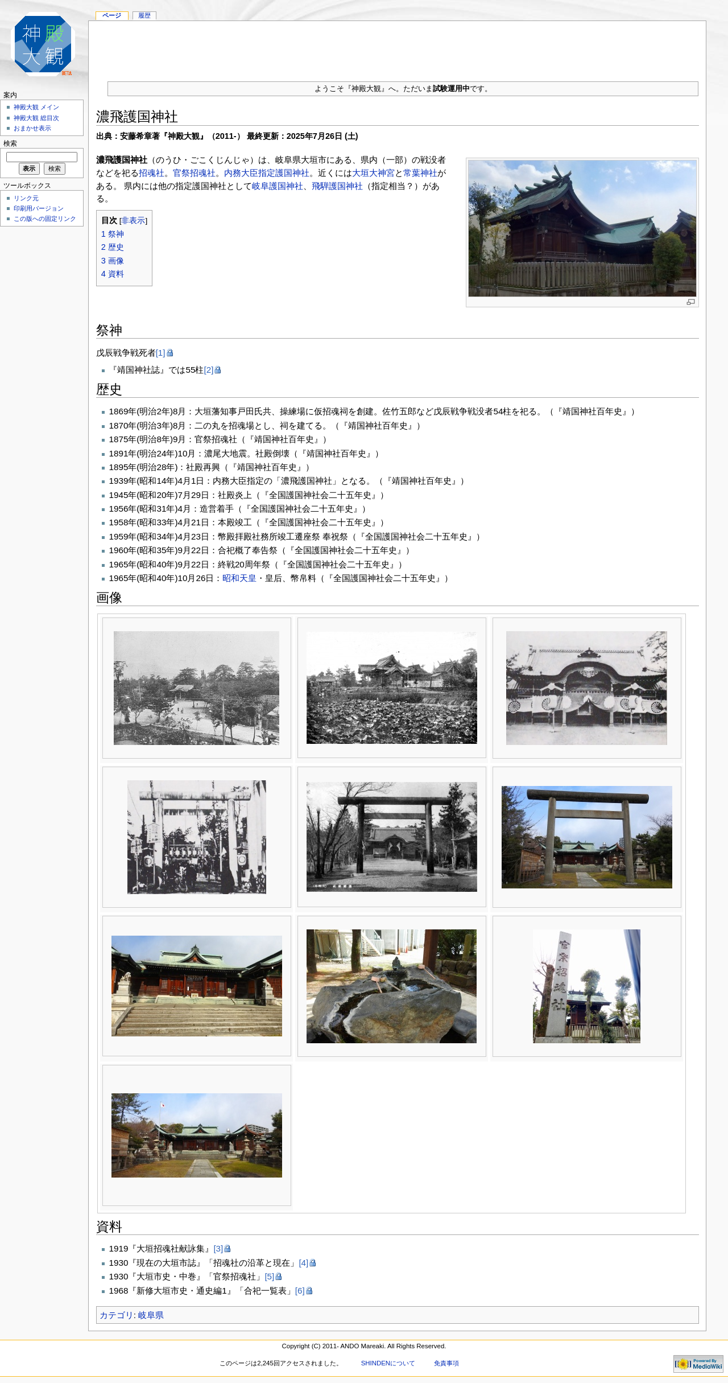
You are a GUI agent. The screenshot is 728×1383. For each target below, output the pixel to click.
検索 (10, 143)
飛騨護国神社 (337, 186)
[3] (218, 1248)
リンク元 (26, 198)
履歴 (144, 15)
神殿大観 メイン (36, 107)
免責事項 (446, 1363)
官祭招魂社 (194, 173)
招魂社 (151, 173)
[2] (208, 369)
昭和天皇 (239, 578)
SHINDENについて (388, 1363)
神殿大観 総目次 (36, 117)
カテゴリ (117, 1315)
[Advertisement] (398, 46)
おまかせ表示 (32, 128)
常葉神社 (420, 173)
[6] (300, 1290)
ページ (111, 15)
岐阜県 (151, 1315)
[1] (161, 352)
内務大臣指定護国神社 (266, 173)
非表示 (133, 220)
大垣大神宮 (373, 173)
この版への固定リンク (45, 218)
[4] (303, 1262)
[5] (269, 1276)
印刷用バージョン (39, 208)
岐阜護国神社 (277, 186)
